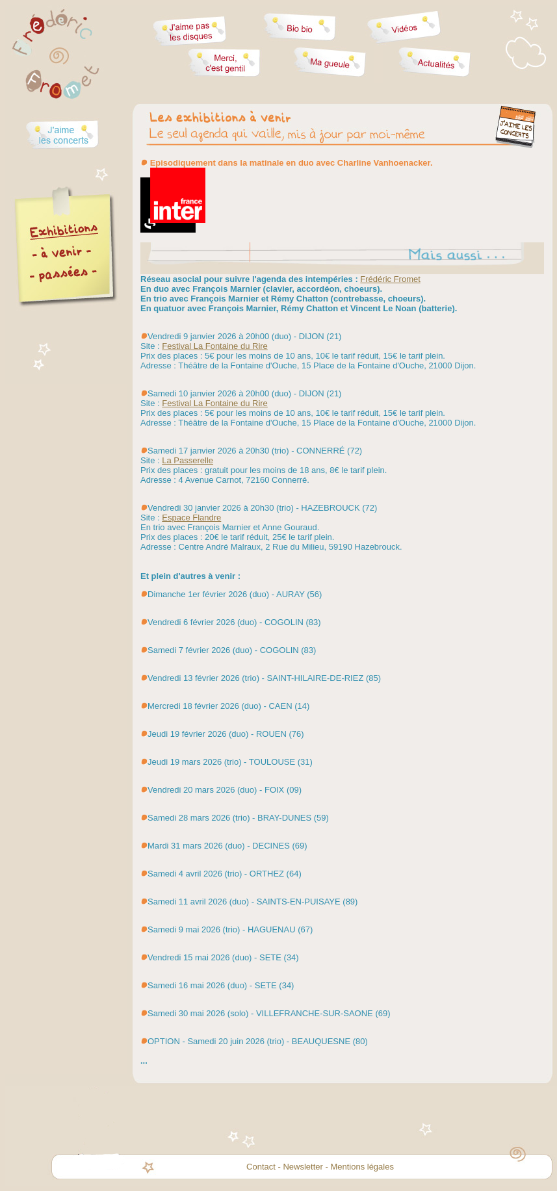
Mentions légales (362, 1167)
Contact (261, 1167)
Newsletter (302, 1167)
